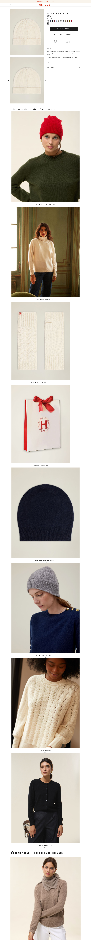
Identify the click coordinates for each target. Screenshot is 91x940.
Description (51, 48)
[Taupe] (65, 21)
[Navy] (50, 21)
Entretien (50, 67)
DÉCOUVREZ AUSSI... (21, 853)
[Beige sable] (59, 21)
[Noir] (52, 21)
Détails (49, 63)
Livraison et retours (54, 72)
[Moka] (67, 21)
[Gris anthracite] (63, 21)
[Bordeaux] (54, 21)
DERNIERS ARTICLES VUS (49, 853)
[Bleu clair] (56, 21)
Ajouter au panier (64, 29)
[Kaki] (69, 21)
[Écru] (61, 21)
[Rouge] (71, 21)
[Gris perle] (48, 21)
